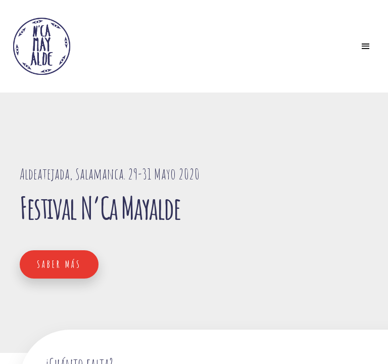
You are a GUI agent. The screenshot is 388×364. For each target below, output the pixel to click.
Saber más (59, 264)
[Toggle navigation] (365, 46)
